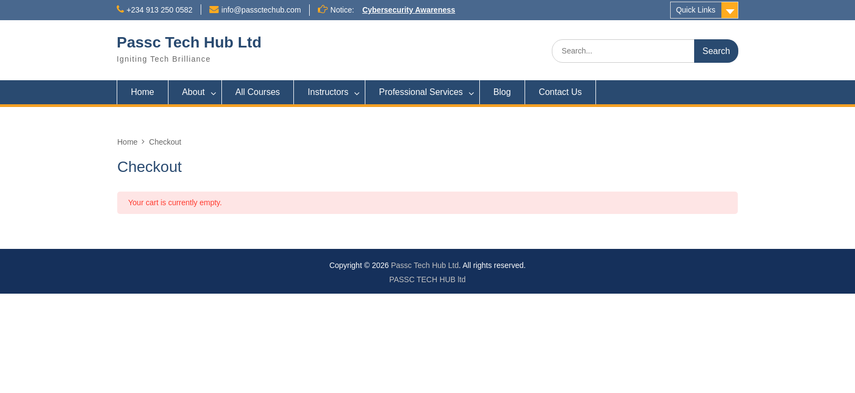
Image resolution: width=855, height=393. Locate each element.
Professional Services (421, 92)
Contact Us (560, 92)
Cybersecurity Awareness (408, 9)
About (193, 92)
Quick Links (695, 9)
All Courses (258, 92)
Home (142, 92)
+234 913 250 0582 (159, 9)
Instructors (328, 92)
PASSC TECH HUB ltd (427, 279)
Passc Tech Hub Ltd (189, 42)
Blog (502, 92)
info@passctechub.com (261, 9)
